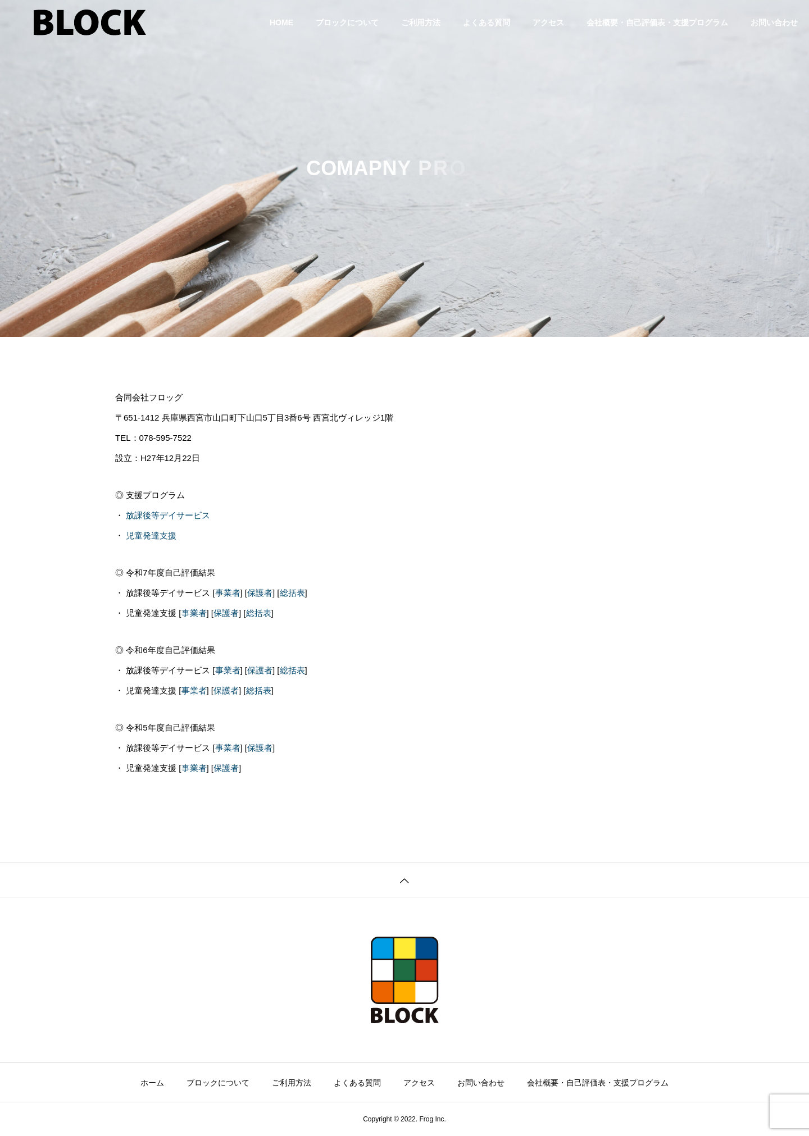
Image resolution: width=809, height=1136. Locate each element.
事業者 (227, 592)
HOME (281, 22)
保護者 (259, 592)
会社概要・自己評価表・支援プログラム (657, 22)
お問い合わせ (774, 22)
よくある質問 (486, 22)
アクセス (548, 22)
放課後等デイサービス (168, 515)
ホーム (152, 1082)
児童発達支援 (151, 535)
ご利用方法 (420, 22)
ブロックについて (347, 22)
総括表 (292, 592)
